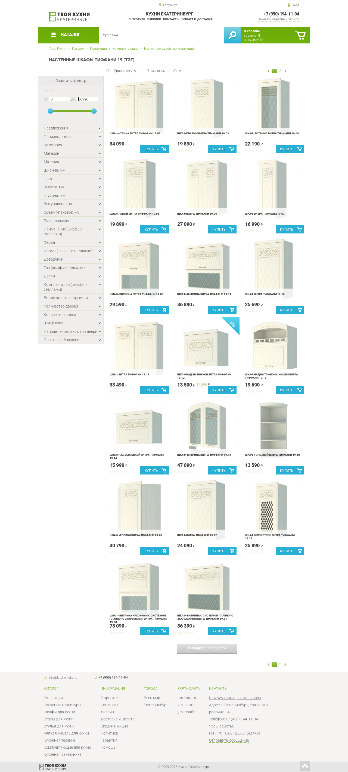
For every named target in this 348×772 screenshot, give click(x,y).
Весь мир (152, 698)
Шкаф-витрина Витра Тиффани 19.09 (204, 294)
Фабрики (154, 19)
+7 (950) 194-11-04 (281, 14)
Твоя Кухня (57, 48)
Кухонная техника (59, 740)
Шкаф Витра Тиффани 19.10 (265, 294)
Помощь (108, 747)
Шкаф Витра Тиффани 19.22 (197, 535)
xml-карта (186, 705)
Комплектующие (125, 48)
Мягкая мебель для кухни (66, 733)
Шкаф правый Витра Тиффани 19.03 (203, 133)
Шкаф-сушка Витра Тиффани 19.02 (135, 133)
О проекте (137, 19)
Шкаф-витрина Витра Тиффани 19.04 (272, 133)
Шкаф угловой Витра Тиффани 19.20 (136, 535)
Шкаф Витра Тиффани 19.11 (129, 374)
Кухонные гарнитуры (62, 705)
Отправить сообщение (229, 740)
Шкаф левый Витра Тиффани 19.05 (134, 213)
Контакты (171, 19)
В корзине (252, 31)
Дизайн (107, 712)
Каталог (78, 48)
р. (262, 40)
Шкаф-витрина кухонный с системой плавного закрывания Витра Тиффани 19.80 (138, 619)
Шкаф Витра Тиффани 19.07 (265, 213)
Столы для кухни (58, 719)
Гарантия (109, 740)
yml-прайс (186, 712)
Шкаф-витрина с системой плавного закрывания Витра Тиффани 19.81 (205, 617)
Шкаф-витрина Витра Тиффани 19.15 (204, 454)
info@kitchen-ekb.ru (62, 677)
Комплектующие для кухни (67, 747)
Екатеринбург (156, 705)
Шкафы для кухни (59, 712)
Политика (109, 733)
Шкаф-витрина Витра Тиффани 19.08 (136, 294)
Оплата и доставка (197, 19)
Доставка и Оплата (118, 719)
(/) (207, 648)
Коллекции (98, 48)
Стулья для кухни (59, 726)
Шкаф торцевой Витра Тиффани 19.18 (272, 454)
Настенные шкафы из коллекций (169, 48)
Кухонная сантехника (63, 754)
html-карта (187, 698)
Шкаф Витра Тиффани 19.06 (197, 213)
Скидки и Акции (114, 726)
